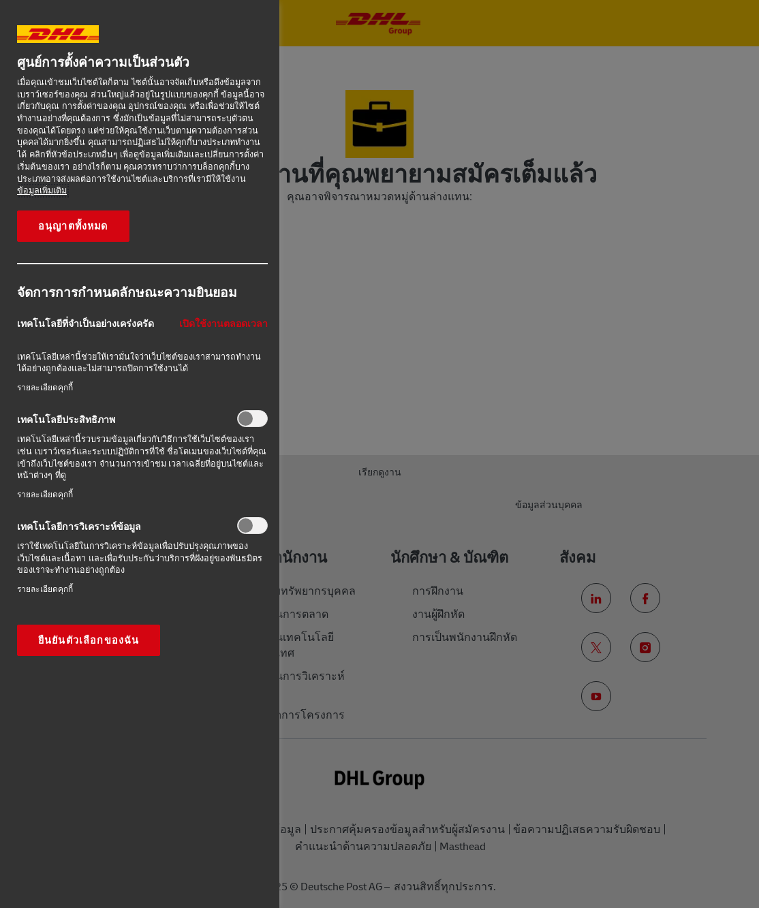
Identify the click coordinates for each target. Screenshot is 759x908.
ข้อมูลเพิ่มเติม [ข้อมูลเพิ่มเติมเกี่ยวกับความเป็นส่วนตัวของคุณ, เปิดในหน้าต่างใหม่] (42, 190)
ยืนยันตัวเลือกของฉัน (88, 640)
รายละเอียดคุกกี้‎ (45, 387)
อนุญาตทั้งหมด (73, 226)
